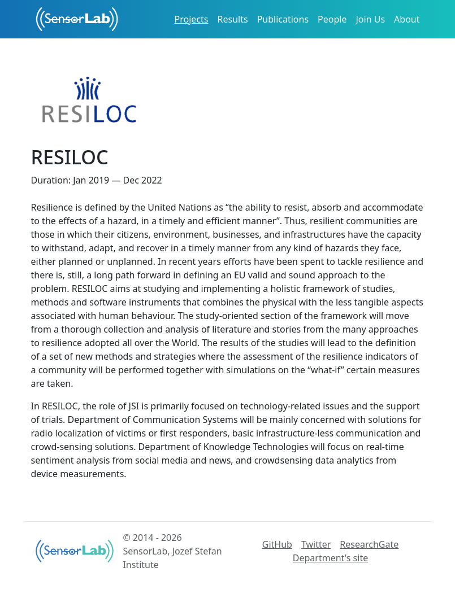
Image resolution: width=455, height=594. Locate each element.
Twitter (316, 544)
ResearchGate (369, 544)
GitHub (277, 544)
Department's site (330, 558)
